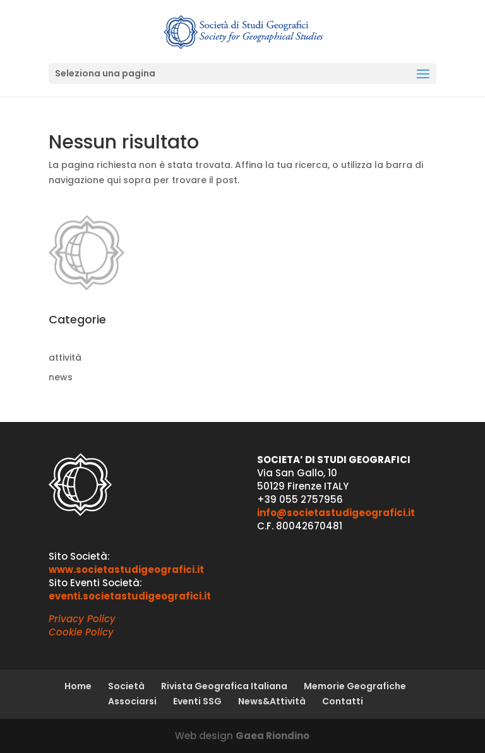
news (61, 377)
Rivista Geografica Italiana (224, 686)
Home (78, 686)
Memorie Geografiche (355, 686)
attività (65, 357)
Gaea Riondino (272, 735)
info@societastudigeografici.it (336, 512)
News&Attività (272, 701)
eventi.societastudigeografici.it (130, 596)
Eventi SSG (197, 701)
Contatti (342, 701)
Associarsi (132, 701)
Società (126, 686)
